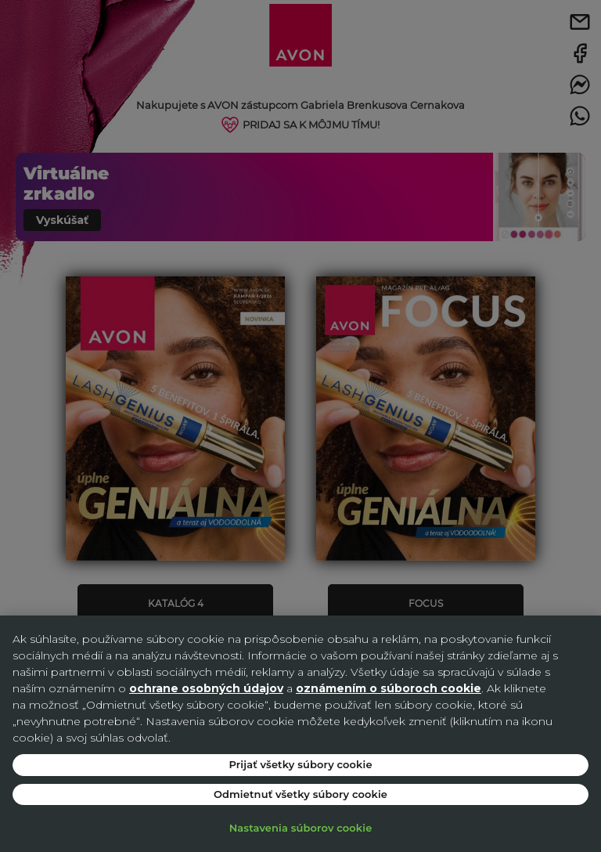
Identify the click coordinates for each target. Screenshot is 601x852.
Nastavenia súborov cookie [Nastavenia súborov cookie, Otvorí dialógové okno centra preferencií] (300, 827)
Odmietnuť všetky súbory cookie (300, 794)
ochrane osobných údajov (206, 688)
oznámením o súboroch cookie (388, 688)
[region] (300, 734)
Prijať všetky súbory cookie (300, 764)
